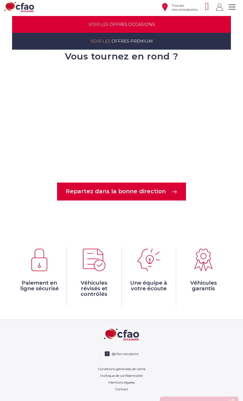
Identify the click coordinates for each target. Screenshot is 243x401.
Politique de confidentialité (121, 376)
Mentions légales (121, 382)
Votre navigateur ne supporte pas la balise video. (121, 121)
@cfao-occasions (125, 354)
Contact (121, 389)
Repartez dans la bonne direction (121, 191)
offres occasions (121, 24)
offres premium (121, 41)
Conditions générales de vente (122, 369)
